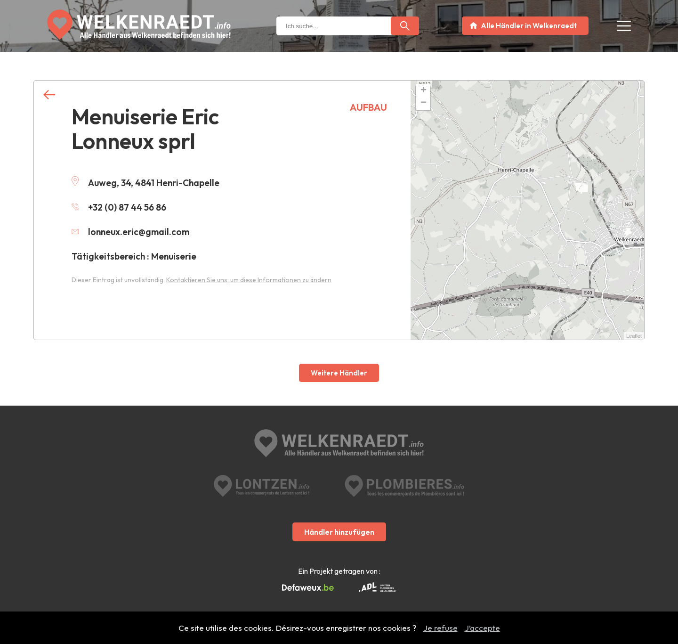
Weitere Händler (339, 372)
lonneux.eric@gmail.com (130, 231)
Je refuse (440, 628)
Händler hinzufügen (339, 532)
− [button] (423, 103)
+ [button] (423, 91)
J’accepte (482, 628)
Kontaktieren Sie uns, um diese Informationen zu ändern (248, 280)
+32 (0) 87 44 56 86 (119, 207)
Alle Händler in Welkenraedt (529, 25)
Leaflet (634, 336)
